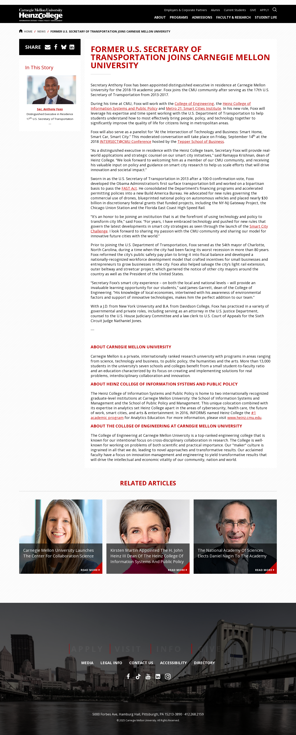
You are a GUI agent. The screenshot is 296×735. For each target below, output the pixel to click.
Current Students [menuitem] (235, 10)
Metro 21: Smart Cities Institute (193, 108)
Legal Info (111, 663)
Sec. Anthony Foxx (50, 109)
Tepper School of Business (200, 141)
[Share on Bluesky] (64, 47)
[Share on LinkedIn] (72, 47)
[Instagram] (168, 676)
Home (26, 31)
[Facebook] (128, 676)
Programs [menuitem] (179, 17)
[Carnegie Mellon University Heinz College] (41, 15)
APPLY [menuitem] (264, 10)
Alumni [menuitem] (215, 10)
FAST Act (129, 188)
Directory (204, 663)
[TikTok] (138, 676)
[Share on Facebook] (56, 47)
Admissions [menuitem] (202, 17)
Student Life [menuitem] (266, 17)
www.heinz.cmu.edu (244, 417)
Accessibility (173, 663)
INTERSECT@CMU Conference (125, 141)
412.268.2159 (194, 714)
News (41, 31)
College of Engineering (194, 103)
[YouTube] (148, 676)
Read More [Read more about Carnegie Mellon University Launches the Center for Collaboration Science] (90, 570)
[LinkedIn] (158, 676)
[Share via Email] (47, 47)
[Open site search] (275, 9)
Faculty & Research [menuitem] (233, 17)
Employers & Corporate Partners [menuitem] (185, 10)
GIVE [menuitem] (253, 10)
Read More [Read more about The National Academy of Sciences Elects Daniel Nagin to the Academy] (264, 570)
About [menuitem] (160, 17)
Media (87, 663)
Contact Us (141, 663)
